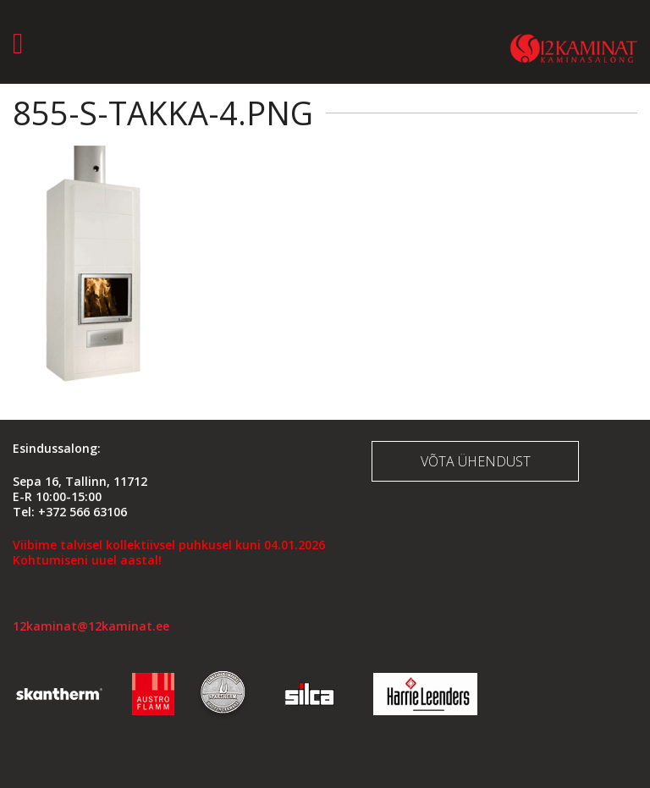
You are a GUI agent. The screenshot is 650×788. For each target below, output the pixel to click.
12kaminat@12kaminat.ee (91, 626)
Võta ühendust (476, 461)
